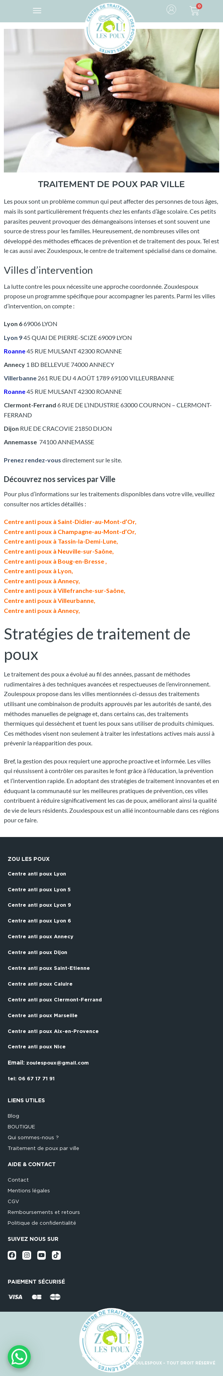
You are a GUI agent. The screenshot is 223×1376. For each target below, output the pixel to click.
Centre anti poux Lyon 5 (39, 889)
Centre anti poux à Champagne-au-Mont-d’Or (69, 531)
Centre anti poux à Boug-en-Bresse (54, 561)
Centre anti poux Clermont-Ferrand (55, 1000)
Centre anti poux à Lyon (38, 570)
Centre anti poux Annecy (40, 936)
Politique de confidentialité (42, 1223)
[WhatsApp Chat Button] (19, 1356)
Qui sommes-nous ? (33, 1137)
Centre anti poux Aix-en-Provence (53, 1031)
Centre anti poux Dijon (37, 952)
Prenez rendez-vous (32, 460)
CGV (13, 1201)
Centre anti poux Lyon (37, 874)
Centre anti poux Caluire (40, 984)
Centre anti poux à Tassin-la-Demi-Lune (60, 541)
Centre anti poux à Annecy (41, 580)
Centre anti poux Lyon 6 (39, 921)
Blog (13, 1116)
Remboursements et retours (44, 1212)
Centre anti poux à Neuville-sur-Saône (58, 551)
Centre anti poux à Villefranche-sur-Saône (64, 590)
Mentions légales (29, 1191)
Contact (18, 1180)
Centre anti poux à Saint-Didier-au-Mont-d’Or (69, 521)
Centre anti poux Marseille (43, 1015)
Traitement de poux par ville (43, 1148)
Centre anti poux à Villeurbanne (49, 600)
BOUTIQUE (21, 1127)
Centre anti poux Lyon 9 (39, 905)
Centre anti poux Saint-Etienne (49, 968)
